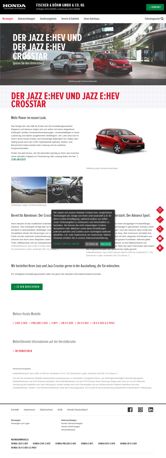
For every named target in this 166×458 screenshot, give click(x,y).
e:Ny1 (55, 323)
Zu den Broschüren (28, 286)
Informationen (23, 351)
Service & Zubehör (70, 18)
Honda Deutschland (77, 409)
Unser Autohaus (91, 18)
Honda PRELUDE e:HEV (65, 443)
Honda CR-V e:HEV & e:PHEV (23, 447)
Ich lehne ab (92, 244)
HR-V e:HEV (67, 323)
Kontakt (156, 7)
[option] (83, 54)
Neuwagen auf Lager (20, 423)
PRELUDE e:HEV (39, 323)
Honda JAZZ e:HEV (19, 443)
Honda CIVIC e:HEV (41, 443)
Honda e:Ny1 (87, 443)
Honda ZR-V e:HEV (128, 443)
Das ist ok (105, 244)
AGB (60, 409)
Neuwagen (7, 18)
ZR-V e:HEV (83, 323)
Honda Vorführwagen (70, 427)
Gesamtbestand (68, 430)
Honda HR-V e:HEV (106, 443)
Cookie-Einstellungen (66, 243)
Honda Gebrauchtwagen (72, 423)
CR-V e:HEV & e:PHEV (104, 323)
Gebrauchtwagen (26, 18)
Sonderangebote (48, 18)
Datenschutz (46, 409)
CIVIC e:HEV (21, 323)
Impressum (29, 409)
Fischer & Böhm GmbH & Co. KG (60, 5)
